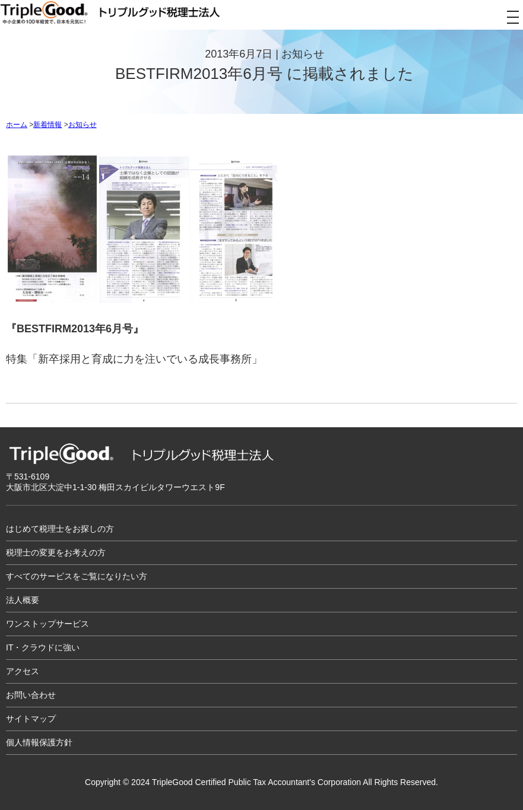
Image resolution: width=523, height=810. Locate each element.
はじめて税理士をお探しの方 (60, 528)
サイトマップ (31, 718)
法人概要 (22, 600)
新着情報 (47, 124)
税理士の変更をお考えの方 (56, 552)
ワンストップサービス (47, 623)
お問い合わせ (31, 695)
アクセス (22, 671)
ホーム (16, 124)
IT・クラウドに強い (43, 647)
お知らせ (82, 124)
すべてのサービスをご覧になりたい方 (76, 576)
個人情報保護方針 (39, 742)
